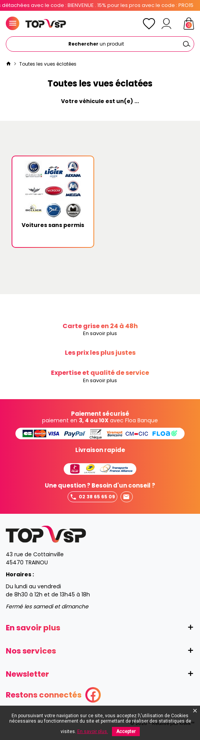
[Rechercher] (100, 44)
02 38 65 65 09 (92, 497)
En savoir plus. (92, 731)
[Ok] (186, 44)
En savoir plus (100, 333)
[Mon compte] (166, 23)
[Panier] (188, 23)
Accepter (126, 731)
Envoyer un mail (126, 497)
